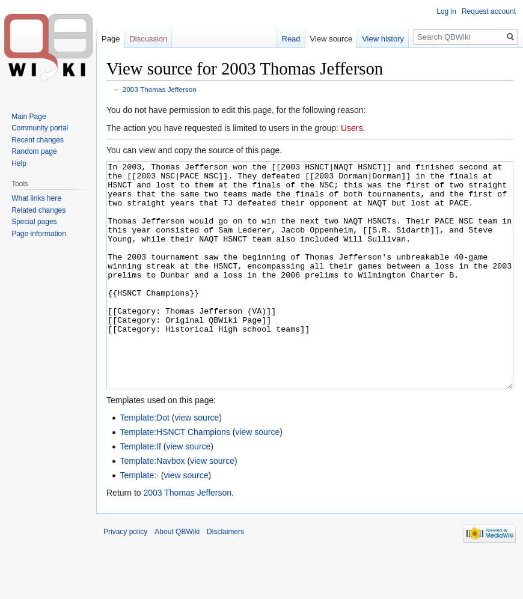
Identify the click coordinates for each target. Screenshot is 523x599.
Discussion (148, 38)
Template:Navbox (152, 506)
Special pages (34, 221)
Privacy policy (125, 577)
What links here (36, 198)
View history (383, 38)
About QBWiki (177, 577)
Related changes (38, 210)
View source (331, 38)
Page (111, 38)
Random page (34, 151)
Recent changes (37, 140)
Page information (38, 234)
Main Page (28, 116)
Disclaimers (225, 577)
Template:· (139, 520)
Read (291, 38)
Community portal (39, 128)
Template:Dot (144, 462)
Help (18, 163)
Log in (446, 11)
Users (352, 128)
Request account (489, 11)
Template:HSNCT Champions (175, 477)
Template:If (140, 491)
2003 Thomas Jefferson (160, 89)
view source (196, 462)
